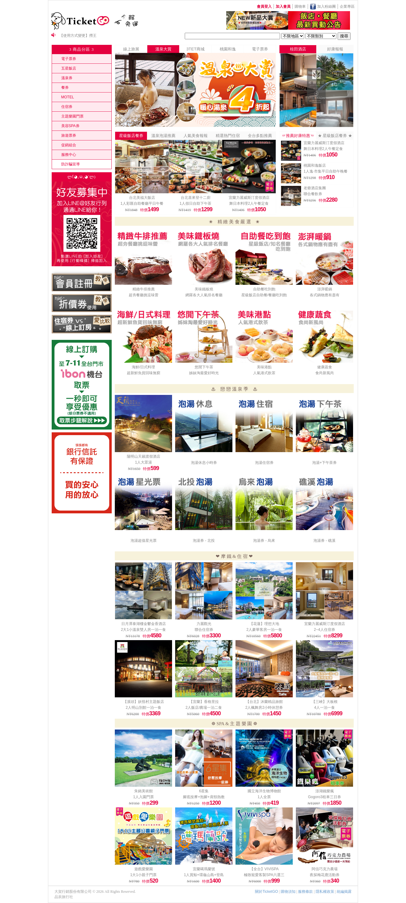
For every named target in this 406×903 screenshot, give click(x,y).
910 (330, 177)
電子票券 (68, 59)
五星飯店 (68, 68)
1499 (153, 209)
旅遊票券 (68, 135)
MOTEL (67, 97)
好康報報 (335, 49)
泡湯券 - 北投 (204, 540)
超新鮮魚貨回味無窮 (143, 373)
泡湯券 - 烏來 (264, 540)
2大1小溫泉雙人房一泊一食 (143, 629)
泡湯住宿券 (264, 462)
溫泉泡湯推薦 (163, 135)
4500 (215, 713)
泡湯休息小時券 (204, 462)
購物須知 (288, 891)
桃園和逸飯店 (315, 165)
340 (334, 881)
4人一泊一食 (324, 707)
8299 (336, 635)
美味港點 (264, 367)
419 (274, 803)
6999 (336, 713)
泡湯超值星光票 (144, 540)
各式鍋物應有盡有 (324, 295)
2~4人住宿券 (324, 629)
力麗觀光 (204, 624)
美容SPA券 (70, 126)
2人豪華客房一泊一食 (264, 629)
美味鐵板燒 (204, 289)
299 (153, 803)
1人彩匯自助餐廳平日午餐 (141, 203)
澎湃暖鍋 (324, 289)
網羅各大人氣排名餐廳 (203, 295)
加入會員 (283, 6)
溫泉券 (66, 78)
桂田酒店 (298, 49)
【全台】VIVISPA (264, 869)
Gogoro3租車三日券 (324, 797)
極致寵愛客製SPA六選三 (264, 875)
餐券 (65, 87)
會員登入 (264, 6)
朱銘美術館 (143, 791)
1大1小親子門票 (143, 875)
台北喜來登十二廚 (195, 197)
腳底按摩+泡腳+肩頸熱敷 (203, 797)
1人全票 (264, 797)
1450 (275, 713)
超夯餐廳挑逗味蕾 (143, 295)
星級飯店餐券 (131, 135)
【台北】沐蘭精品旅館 (264, 702)
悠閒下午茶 (204, 367)
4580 (155, 635)
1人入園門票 (143, 797)
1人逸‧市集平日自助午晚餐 (326, 171)
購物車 (300, 6)
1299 (206, 209)
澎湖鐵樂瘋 (324, 791)
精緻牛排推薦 (143, 289)
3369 (154, 713)
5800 (276, 635)
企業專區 (347, 6)
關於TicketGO (266, 891)
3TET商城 (195, 49)
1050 (260, 209)
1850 (335, 803)
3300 (215, 635)
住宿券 (66, 107)
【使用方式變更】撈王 (78, 35)
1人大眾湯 (143, 462)
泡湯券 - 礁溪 (324, 540)
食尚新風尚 (324, 373)
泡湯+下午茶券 (324, 462)
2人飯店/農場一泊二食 (203, 707)
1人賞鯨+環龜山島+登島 (204, 875)
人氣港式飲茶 (264, 373)
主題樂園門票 (72, 116)
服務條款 (305, 891)
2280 (331, 200)
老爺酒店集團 (315, 188)
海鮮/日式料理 (143, 367)
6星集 (204, 791)
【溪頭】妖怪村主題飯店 (143, 702)
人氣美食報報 (196, 135)
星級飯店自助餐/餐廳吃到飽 (264, 295)
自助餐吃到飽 (264, 289)
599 (154, 468)
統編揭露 (344, 891)
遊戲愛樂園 (143, 869)
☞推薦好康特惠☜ (298, 135)
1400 (215, 881)
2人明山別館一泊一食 (143, 707)
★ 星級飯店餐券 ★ (335, 135)
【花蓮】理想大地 (264, 624)
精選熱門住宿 (228, 135)
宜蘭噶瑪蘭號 (204, 869)
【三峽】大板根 (325, 702)
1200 (215, 803)
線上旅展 (131, 49)
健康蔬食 (324, 367)
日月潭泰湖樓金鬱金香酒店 (143, 624)
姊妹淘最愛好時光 (204, 373)
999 (275, 881)
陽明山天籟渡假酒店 (143, 456)
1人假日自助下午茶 (195, 203)
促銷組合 (68, 145)
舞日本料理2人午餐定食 (249, 203)
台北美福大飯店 (142, 197)
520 (153, 881)
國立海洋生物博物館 (264, 791)
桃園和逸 (228, 49)
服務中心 (68, 154)
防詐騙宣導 (70, 164)
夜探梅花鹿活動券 (324, 875)
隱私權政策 (325, 891)
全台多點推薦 (260, 135)
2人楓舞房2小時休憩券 (264, 707)
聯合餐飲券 (313, 194)
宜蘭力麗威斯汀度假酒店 (249, 197)
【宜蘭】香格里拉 (204, 702)
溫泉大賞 (163, 49)
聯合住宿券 (204, 629)
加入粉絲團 (325, 6)
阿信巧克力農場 (325, 869)
